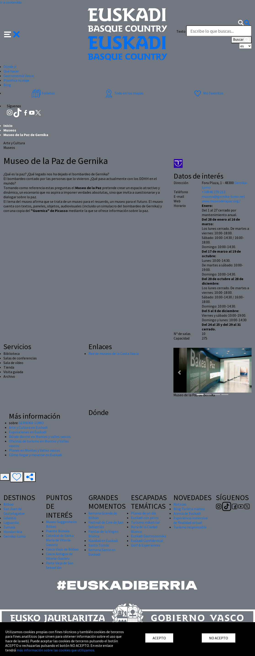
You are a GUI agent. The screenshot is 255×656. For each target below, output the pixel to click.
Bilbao (8, 504)
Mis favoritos (208, 93)
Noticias (179, 504)
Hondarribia (12, 531)
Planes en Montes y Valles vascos (34, 450)
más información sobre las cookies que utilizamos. (55, 650)
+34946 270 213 (213, 192)
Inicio (8, 125)
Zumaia (9, 527)
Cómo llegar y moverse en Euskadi (35, 455)
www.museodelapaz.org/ (221, 201)
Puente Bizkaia (57, 531)
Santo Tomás (98, 545)
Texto (181, 31)
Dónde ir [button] (9, 66)
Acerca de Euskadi (187, 513)
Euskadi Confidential (147, 540)
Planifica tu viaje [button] (16, 80)
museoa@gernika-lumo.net (223, 196)
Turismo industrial (145, 522)
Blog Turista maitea (189, 508)
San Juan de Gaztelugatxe (14, 511)
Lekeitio (9, 518)
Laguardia (11, 522)
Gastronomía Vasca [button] (18, 75)
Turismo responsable (190, 527)
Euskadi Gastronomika (148, 536)
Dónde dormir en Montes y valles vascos (40, 436)
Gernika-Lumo (14, 536)
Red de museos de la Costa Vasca (113, 353)
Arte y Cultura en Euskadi (28, 427)
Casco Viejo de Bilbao (62, 549)
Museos (9, 130)
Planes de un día (143, 513)
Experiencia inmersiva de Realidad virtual (190, 520)
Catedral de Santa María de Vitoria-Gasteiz (60, 540)
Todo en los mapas (123, 93)
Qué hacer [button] (11, 71)
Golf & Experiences (145, 545)
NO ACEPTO (218, 638)
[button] (12, 34)
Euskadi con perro (145, 517)
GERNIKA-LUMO (31, 422)
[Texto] (219, 30)
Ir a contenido (11, 2)
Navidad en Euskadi (103, 540)
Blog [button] (7, 85)
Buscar (241, 40)
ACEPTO (159, 638)
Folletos (43, 93)
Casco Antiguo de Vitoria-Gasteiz (59, 556)
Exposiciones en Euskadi (27, 432)
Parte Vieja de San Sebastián (59, 565)
